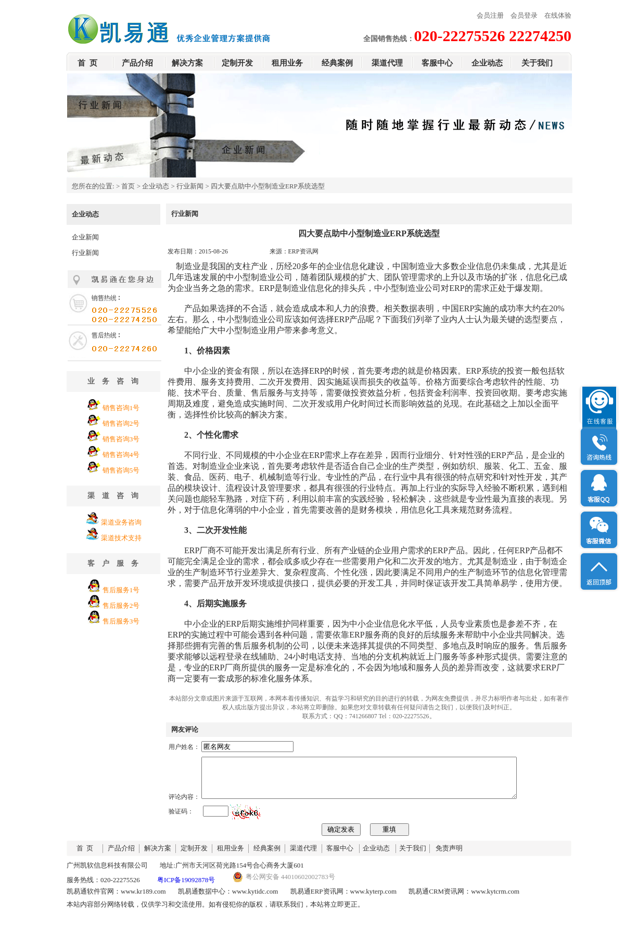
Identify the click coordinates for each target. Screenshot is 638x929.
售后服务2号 (121, 605)
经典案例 (337, 63)
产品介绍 (137, 63)
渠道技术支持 (121, 538)
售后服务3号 (121, 621)
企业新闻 (85, 237)
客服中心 (437, 63)
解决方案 (187, 63)
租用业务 (287, 63)
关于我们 (537, 63)
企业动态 (487, 63)
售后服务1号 (121, 590)
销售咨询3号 (121, 439)
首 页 (87, 63)
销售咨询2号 (121, 423)
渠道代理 (387, 63)
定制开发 (237, 63)
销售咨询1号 (121, 408)
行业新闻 (189, 186)
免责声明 (449, 856)
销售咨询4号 (121, 455)
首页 (128, 186)
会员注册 (490, 15)
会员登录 (524, 15)
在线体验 (557, 15)
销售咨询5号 (121, 470)
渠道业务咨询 (121, 522)
